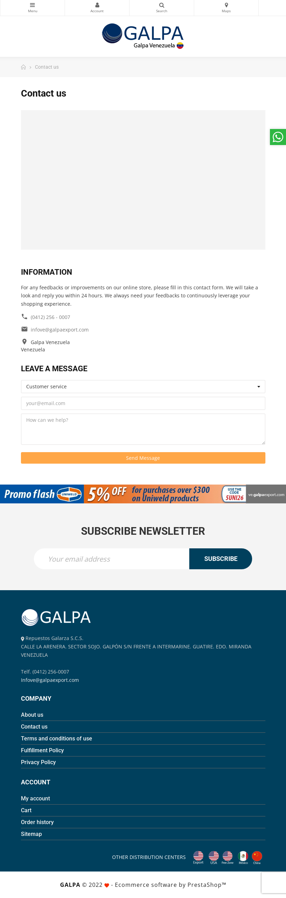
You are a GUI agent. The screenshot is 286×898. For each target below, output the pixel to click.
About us (32, 714)
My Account (97, 5)
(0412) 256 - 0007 (50, 317)
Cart (26, 810)
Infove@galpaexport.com (50, 680)
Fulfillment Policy (42, 750)
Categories (32, 5)
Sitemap (31, 834)
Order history (37, 822)
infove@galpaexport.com (60, 329)
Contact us (34, 726)
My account (35, 798)
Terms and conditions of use (56, 738)
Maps (226, 5)
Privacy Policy (38, 762)
